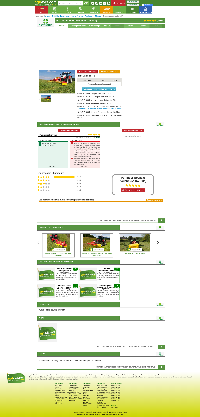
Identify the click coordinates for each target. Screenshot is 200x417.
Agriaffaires (58, 385)
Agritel (57, 387)
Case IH (85, 389)
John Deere (86, 385)
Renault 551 (72, 400)
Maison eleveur (87, 404)
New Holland (87, 387)
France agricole (101, 407)
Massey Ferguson (88, 390)
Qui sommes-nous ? (79, 412)
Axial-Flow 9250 (115, 389)
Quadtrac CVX (115, 400)
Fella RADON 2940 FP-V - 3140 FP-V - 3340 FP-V (97, 254)
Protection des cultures (103, 392)
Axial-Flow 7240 (115, 394)
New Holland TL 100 (75, 394)
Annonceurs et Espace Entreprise (117, 412)
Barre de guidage (102, 385)
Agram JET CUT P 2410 (135, 253)
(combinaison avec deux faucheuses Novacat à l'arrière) (99, 109)
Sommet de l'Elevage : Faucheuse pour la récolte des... (64, 270)
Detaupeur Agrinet (60, 390)
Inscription (133, 2)
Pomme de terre (101, 404)
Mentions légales (102, 412)
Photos (130, 26)
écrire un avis (118, 3)
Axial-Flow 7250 (115, 385)
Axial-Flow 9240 (115, 390)
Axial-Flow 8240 (115, 392)
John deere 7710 (74, 392)
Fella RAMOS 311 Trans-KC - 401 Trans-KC (58, 254)
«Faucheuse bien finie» (48, 135)
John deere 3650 (74, 387)
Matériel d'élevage (102, 397)
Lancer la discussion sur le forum (99, 89)
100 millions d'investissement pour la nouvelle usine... (106, 270)
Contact (88, 412)
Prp (56, 394)
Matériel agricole (102, 390)
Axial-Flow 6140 (115, 397)
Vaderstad (86, 400)
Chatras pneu (59, 400)
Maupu (57, 395)
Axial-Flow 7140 (115, 395)
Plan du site (114, 407)
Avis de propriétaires (78, 26)
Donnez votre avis (87, 72)
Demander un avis (109, 72)
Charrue (99, 402)
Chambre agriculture (103, 405)
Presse (94, 412)
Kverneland (86, 399)
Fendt (85, 392)
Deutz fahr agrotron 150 (62, 392)
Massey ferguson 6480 (75, 399)
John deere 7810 (74, 385)
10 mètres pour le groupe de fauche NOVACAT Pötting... (64, 287)
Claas (85, 394)
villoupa (98, 137)
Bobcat (85, 397)
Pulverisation (100, 399)
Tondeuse (100, 400)
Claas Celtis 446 (74, 395)
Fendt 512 (72, 390)
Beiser (85, 405)
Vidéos (143, 26)
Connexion (133, 5)
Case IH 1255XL (74, 397)
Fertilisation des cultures (104, 394)
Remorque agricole (102, 389)
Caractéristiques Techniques (99, 26)
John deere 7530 (60, 399)
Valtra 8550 (72, 389)
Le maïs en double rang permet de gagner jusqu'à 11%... (105, 287)
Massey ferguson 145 (61, 397)
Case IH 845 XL (59, 404)
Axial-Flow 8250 (115, 387)
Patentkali (58, 389)
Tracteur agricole (102, 387)
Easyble (85, 402)
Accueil (61, 26)
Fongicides (100, 395)
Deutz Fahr (86, 395)
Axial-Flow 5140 (115, 399)
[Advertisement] (101, 48)
